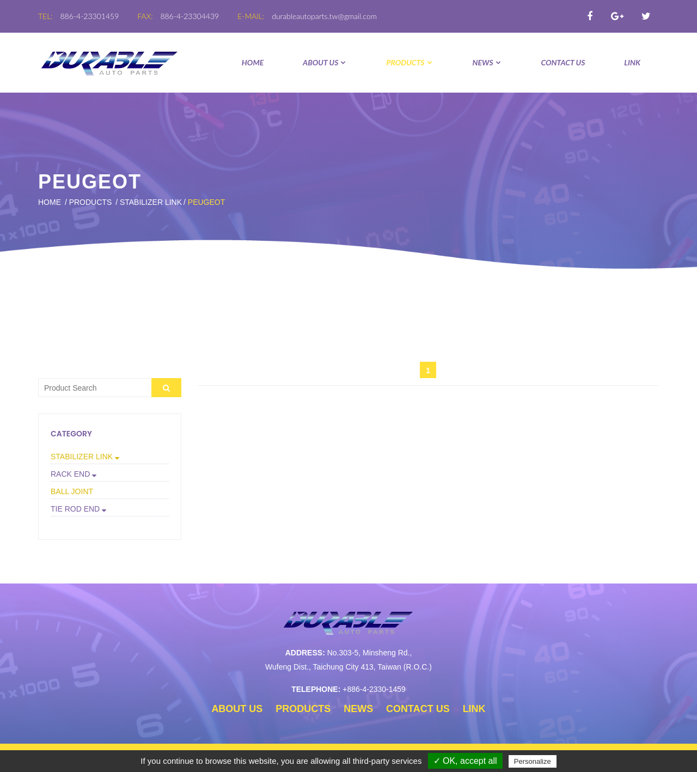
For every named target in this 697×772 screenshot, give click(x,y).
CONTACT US (563, 62)
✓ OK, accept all (465, 760)
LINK (632, 62)
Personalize (532, 761)
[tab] (110, 456)
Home (253, 62)
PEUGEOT (206, 202)
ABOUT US (325, 62)
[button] (110, 456)
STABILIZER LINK (151, 202)
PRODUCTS (409, 62)
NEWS (487, 62)
